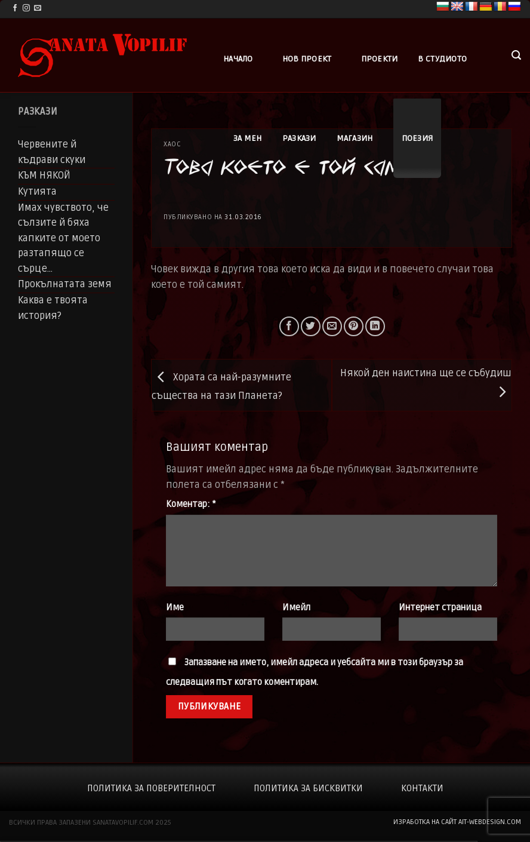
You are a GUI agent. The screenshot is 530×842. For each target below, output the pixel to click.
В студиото (442, 59)
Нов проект (307, 59)
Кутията (37, 192)
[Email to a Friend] (332, 326)
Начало (238, 59)
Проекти (379, 59)
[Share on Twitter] (311, 326)
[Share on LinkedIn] (375, 326)
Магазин (355, 138)
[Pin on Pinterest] (353, 326)
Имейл (296, 608)
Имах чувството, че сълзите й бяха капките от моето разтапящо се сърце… (63, 238)
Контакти (422, 788)
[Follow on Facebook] (15, 8)
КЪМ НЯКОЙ (44, 176)
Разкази (299, 138)
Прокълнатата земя (65, 284)
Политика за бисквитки (308, 788)
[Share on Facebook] (289, 326)
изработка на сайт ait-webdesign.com (457, 822)
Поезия (417, 138)
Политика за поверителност (151, 788)
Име (175, 608)
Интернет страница (440, 608)
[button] (516, 55)
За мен (247, 138)
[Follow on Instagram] (26, 8)
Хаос (172, 144)
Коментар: (190, 504)
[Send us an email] (37, 8)
